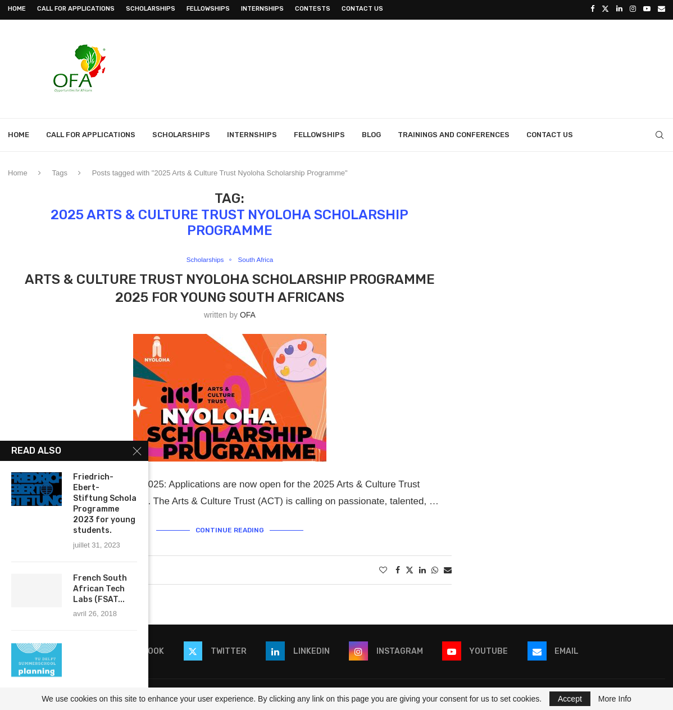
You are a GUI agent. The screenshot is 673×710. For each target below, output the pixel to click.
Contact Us (362, 8)
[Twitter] (605, 9)
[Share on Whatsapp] (434, 567)
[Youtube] (647, 9)
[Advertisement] (460, 65)
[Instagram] (633, 9)
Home (17, 8)
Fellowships (208, 8)
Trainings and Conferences (454, 133)
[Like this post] (383, 567)
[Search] (659, 133)
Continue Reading (229, 528)
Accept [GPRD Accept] (570, 698)
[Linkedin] (619, 9)
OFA (248, 313)
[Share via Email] (448, 567)
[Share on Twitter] (409, 567)
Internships (262, 8)
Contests (312, 8)
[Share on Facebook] (397, 567)
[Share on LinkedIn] (422, 567)
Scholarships (150, 8)
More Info (614, 699)
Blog (371, 133)
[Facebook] (592, 9)
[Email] (661, 9)
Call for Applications (76, 8)
